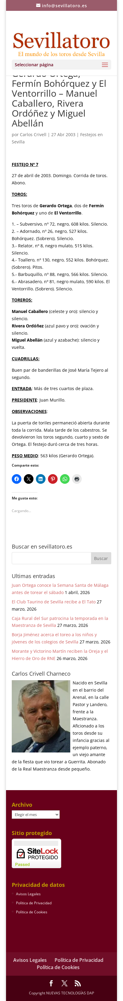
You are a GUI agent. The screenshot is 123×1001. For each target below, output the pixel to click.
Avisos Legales (28, 893)
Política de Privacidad (34, 903)
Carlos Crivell (33, 134)
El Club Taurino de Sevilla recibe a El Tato (54, 602)
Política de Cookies (31, 912)
